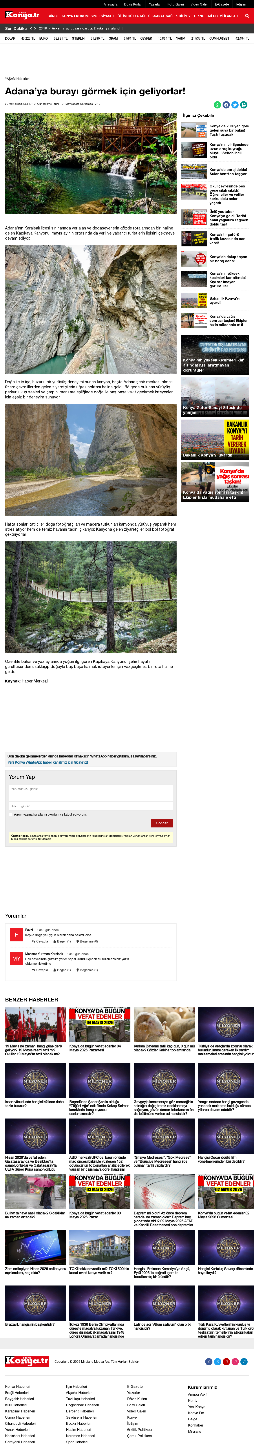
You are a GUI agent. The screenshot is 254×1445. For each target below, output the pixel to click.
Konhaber (195, 1425)
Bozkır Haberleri (78, 1423)
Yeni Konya (196, 1407)
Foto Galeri (176, 4)
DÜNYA (133, 16)
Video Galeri (199, 4)
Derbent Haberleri (80, 1411)
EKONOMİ (82, 16)
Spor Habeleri (77, 1442)
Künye (132, 1417)
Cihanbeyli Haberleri (20, 1423)
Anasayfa (110, 4)
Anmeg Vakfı (197, 1394)
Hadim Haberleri (78, 1430)
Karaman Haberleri (80, 1436)
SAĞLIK (172, 16)
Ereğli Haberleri (17, 1393)
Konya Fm (196, 1413)
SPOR (95, 16)
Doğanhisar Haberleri (82, 1405)
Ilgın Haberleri (76, 1386)
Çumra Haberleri (17, 1417)
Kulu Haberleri (16, 1405)
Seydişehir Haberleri (81, 1417)
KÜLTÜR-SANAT (152, 16)
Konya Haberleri (17, 1386)
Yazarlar (155, 4)
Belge (192, 1419)
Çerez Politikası (139, 1436)
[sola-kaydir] (31, 28)
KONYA (67, 16)
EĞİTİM (121, 16)
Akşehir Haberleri (79, 1393)
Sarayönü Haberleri (20, 1442)
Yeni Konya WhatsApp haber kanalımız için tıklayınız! (47, 762)
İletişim (241, 4)
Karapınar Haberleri (20, 1411)
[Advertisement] (127, 62)
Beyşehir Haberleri (19, 1399)
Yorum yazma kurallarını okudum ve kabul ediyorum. (50, 814)
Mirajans (194, 1431)
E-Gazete (222, 4)
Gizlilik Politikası (139, 1430)
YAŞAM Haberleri (17, 79)
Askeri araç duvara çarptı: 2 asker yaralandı (81, 28)
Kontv (192, 1401)
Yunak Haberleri (17, 1430)
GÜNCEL (54, 16)
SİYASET (107, 16)
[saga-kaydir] (35, 28)
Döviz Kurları (133, 4)
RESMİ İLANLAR (225, 16)
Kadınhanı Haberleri (20, 1436)
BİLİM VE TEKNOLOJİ (195, 16)
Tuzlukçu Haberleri (80, 1399)
